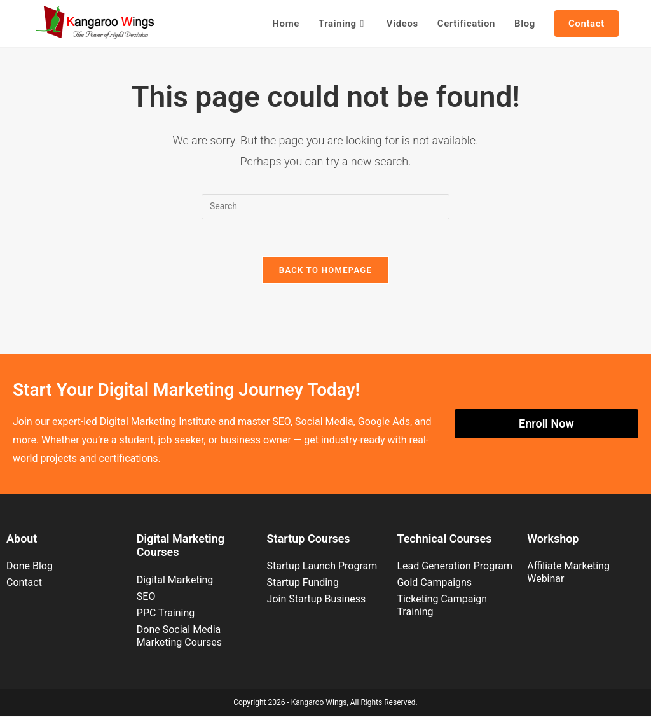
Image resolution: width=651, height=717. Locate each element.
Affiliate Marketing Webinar (568, 574)
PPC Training (166, 614)
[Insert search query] (325, 206)
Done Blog (29, 568)
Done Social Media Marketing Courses (179, 637)
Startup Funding (303, 584)
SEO (146, 598)
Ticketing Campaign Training (442, 607)
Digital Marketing (175, 581)
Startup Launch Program (322, 568)
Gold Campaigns (434, 584)
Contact (24, 584)
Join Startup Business (316, 601)
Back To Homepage (325, 271)
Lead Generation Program (454, 568)
